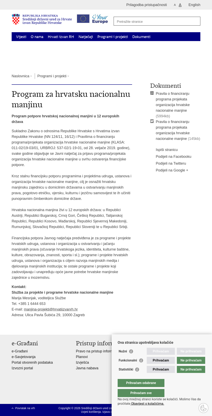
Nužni (123, 359)
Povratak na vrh (25, 408)
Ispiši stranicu (164, 150)
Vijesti (21, 36)
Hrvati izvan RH (61, 36)
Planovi (82, 357)
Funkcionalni (128, 368)
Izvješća (82, 362)
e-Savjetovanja (24, 357)
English (194, 5)
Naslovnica (20, 76)
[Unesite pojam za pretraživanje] (155, 21)
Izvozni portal (22, 368)
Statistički (126, 377)
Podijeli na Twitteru (168, 163)
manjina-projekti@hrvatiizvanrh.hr (51, 309)
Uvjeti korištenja (91, 411)
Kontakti (59, 64)
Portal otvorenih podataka (32, 362)
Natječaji (85, 36)
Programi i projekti (112, 36)
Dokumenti (141, 36)
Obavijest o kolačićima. (147, 404)
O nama (37, 36)
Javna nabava (87, 368)
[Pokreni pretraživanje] (195, 21)
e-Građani (20, 351)
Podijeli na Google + (169, 170)
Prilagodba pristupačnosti (146, 5)
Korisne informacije (32, 64)
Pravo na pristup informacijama (101, 351)
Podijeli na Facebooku (170, 157)
